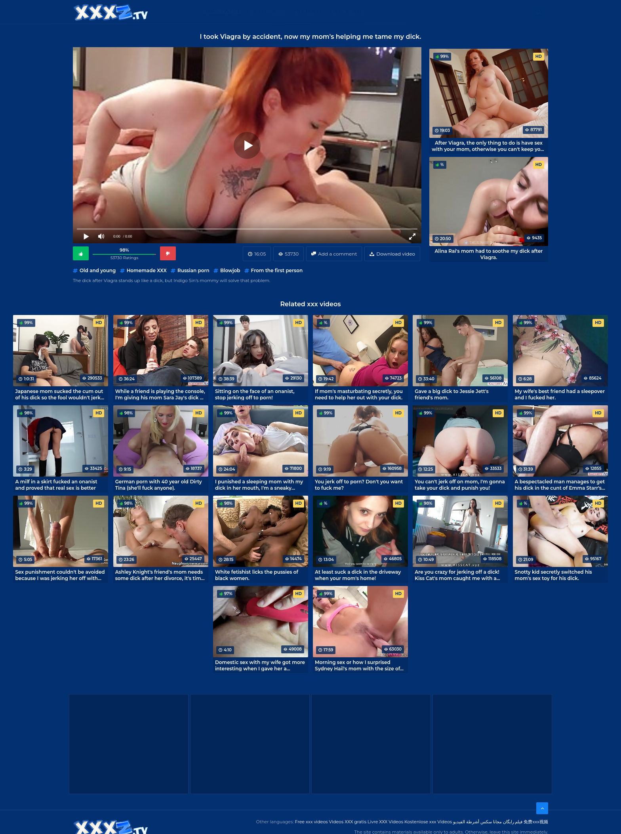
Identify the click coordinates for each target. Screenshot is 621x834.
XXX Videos (271, 12)
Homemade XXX (147, 270)
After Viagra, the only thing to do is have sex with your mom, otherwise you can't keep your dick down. (489, 146)
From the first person (277, 270)
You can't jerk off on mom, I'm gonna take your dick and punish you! (460, 484)
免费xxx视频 (536, 821)
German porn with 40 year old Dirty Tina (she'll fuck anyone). (158, 484)
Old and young (98, 270)
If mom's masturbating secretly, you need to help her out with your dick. (359, 394)
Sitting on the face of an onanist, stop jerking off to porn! (255, 394)
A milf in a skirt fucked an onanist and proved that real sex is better (56, 484)
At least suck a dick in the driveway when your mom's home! (358, 575)
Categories (226, 12)
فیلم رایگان (513, 821)
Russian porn (193, 270)
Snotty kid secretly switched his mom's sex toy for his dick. (553, 575)
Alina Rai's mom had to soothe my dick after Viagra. (489, 254)
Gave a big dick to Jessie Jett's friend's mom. (451, 394)
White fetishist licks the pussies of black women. (256, 575)
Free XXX (312, 12)
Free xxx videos (311, 821)
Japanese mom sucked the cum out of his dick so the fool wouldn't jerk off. (59, 394)
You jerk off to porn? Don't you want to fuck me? (359, 484)
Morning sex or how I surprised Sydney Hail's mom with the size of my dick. (357, 665)
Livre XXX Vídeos (385, 821)
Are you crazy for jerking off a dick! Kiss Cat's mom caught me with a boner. (457, 575)
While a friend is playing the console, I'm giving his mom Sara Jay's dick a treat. (160, 394)
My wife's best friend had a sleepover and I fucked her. (560, 394)
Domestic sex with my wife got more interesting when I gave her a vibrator (260, 665)
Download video (395, 254)
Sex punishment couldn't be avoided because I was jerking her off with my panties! (60, 575)
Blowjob (230, 270)
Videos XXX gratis (348, 821)
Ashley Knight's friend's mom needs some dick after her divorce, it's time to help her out (159, 575)
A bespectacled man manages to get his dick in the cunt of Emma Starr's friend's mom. (560, 484)
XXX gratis (351, 12)
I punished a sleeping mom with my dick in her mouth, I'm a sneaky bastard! (259, 484)
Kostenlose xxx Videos (428, 821)
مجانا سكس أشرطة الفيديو (477, 821)
